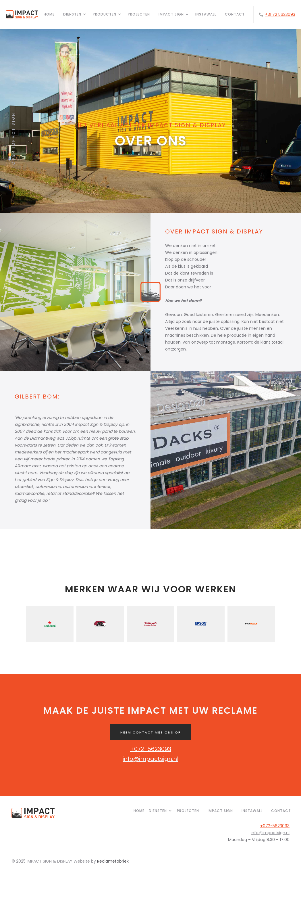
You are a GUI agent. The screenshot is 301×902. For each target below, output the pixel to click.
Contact (281, 810)
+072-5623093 (150, 749)
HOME (49, 14)
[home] (22, 14)
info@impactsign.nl (150, 759)
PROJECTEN (188, 810)
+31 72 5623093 (280, 14)
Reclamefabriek (113, 861)
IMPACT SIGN (220, 810)
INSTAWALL (205, 14)
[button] (72, 14)
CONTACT (235, 14)
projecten (139, 14)
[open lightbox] (75, 292)
